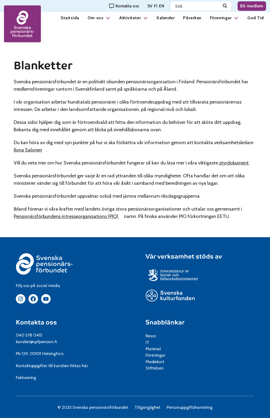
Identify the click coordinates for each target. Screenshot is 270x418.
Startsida (70, 17)
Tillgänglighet (147, 407)
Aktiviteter (130, 17)
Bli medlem (251, 5)
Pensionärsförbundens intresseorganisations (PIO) (68, 216)
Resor (151, 335)
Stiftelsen (156, 368)
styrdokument (233, 163)
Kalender (166, 17)
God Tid (255, 17)
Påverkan (192, 17)
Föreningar (221, 17)
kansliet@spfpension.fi (36, 341)
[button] (108, 18)
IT (147, 342)
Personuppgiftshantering (190, 407)
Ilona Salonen (30, 150)
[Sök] (225, 6)
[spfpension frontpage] (22, 23)
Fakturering (26, 377)
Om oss (95, 17)
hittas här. (79, 365)
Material (153, 348)
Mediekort (161, 361)
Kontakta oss (36, 322)
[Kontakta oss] (124, 6)
